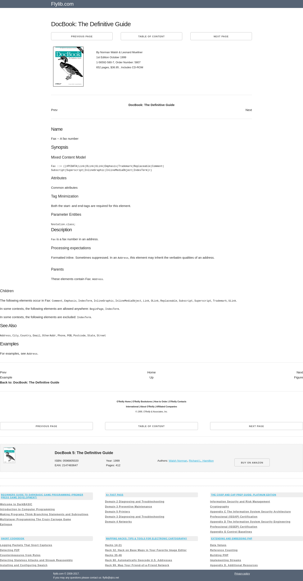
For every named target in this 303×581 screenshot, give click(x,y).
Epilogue (6, 523)
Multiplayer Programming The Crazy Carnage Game (35, 518)
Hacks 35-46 (113, 554)
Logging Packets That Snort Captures (26, 544)
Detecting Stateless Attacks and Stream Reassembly (36, 559)
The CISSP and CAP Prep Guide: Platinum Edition (243, 494)
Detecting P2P (10, 549)
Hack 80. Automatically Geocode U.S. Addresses (138, 559)
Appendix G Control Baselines (231, 530)
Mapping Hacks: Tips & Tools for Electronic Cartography (146, 537)
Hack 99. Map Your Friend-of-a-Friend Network (137, 564)
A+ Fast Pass (114, 494)
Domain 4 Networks (118, 520)
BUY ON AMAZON (252, 462)
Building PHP (219, 554)
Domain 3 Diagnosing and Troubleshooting (134, 515)
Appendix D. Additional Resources (234, 564)
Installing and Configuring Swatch (24, 564)
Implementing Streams (225, 559)
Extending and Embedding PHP (231, 537)
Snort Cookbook (12, 537)
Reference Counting (224, 549)
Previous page (82, 36)
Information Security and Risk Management (240, 500)
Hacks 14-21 (113, 544)
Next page (221, 36)
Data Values (218, 544)
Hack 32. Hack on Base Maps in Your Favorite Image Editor (146, 549)
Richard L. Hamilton (201, 459)
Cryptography (219, 505)
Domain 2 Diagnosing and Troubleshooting (134, 500)
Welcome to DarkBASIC (16, 503)
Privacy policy (242, 572)
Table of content (151, 36)
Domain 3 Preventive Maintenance (128, 505)
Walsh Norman (178, 459)
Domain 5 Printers (117, 510)
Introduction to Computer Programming (27, 508)
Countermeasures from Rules (20, 554)
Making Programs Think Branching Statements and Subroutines (44, 513)
